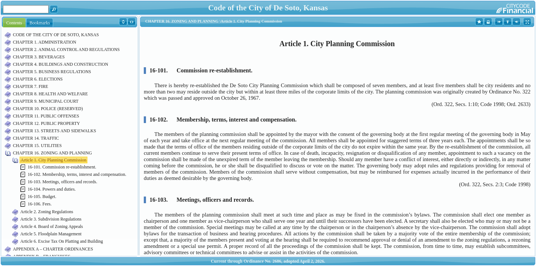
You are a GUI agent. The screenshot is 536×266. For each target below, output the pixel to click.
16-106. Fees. (40, 204)
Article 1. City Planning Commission (53, 160)
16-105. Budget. (42, 196)
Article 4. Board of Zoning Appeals (51, 226)
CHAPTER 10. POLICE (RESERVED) (48, 108)
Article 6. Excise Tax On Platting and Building (61, 241)
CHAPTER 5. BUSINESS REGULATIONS (52, 71)
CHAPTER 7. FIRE (30, 86)
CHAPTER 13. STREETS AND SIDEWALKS (54, 130)
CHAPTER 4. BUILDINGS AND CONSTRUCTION (60, 64)
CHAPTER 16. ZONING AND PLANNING (52, 153)
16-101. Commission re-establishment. (62, 167)
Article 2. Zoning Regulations (46, 211)
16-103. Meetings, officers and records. (62, 181)
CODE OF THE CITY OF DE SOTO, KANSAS (56, 34)
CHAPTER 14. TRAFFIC (36, 138)
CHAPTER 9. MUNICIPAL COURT (46, 101)
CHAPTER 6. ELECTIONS (38, 79)
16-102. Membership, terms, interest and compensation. (77, 174)
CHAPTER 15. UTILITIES (37, 145)
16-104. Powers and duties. (52, 189)
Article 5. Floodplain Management (50, 233)
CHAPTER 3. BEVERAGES (39, 56)
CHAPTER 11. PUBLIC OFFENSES (46, 116)
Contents (14, 22)
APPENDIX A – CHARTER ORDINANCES (53, 249)
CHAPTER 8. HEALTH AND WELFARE (50, 93)
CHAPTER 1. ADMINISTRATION (44, 42)
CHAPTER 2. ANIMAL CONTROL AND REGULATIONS (66, 49)
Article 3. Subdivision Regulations (50, 219)
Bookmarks (39, 22)
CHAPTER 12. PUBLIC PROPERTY (46, 123)
